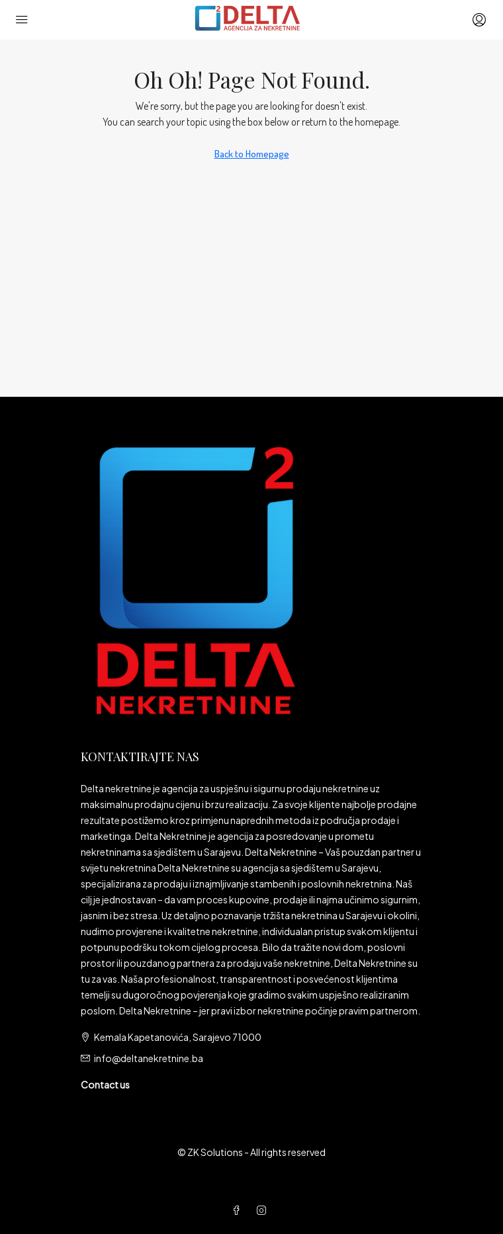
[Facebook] (239, 1210)
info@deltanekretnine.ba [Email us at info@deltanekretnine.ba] (148, 1058)
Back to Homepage (251, 153)
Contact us (105, 1084)
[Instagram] (264, 1210)
